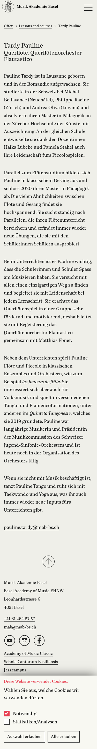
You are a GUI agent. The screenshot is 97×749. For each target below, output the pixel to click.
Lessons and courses (35, 26)
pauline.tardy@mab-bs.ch (31, 527)
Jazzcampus (15, 670)
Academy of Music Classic (28, 654)
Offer (8, 26)
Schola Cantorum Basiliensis (31, 662)
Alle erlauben (63, 737)
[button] (48, 562)
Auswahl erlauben (24, 737)
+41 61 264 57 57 (19, 619)
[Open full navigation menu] (88, 7)
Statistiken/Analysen (35, 722)
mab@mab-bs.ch (20, 627)
